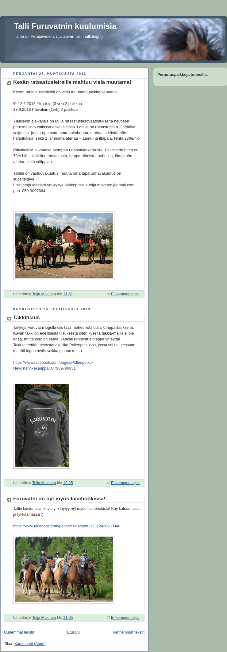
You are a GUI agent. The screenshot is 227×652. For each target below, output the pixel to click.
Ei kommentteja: (125, 294)
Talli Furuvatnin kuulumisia (65, 26)
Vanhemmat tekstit (129, 632)
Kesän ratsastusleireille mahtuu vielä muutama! (72, 82)
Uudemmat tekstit (19, 632)
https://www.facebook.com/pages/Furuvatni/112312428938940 (66, 526)
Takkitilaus (26, 317)
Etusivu (73, 632)
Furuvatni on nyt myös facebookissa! (59, 499)
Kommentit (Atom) (30, 644)
